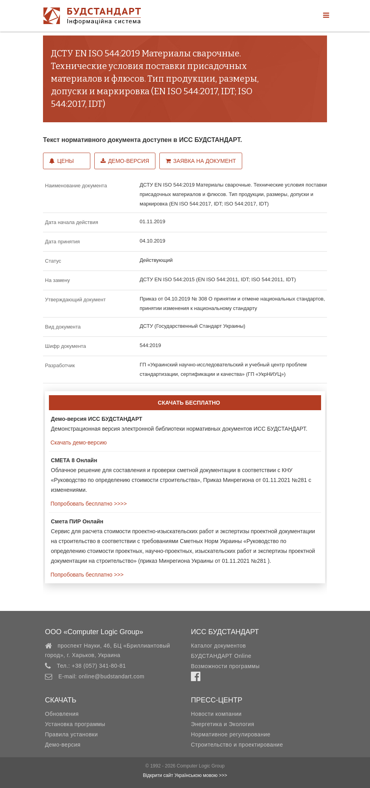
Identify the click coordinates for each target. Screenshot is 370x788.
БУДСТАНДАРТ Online (221, 656)
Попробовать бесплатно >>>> (88, 503)
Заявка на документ (201, 161)
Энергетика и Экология (222, 724)
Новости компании (216, 714)
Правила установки (71, 734)
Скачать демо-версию (78, 442)
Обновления (62, 714)
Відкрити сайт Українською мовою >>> (185, 775)
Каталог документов (218, 645)
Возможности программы (225, 666)
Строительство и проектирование (237, 744)
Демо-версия (125, 161)
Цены (61, 161)
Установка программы (75, 724)
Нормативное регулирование (231, 734)
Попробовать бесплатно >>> (86, 574)
